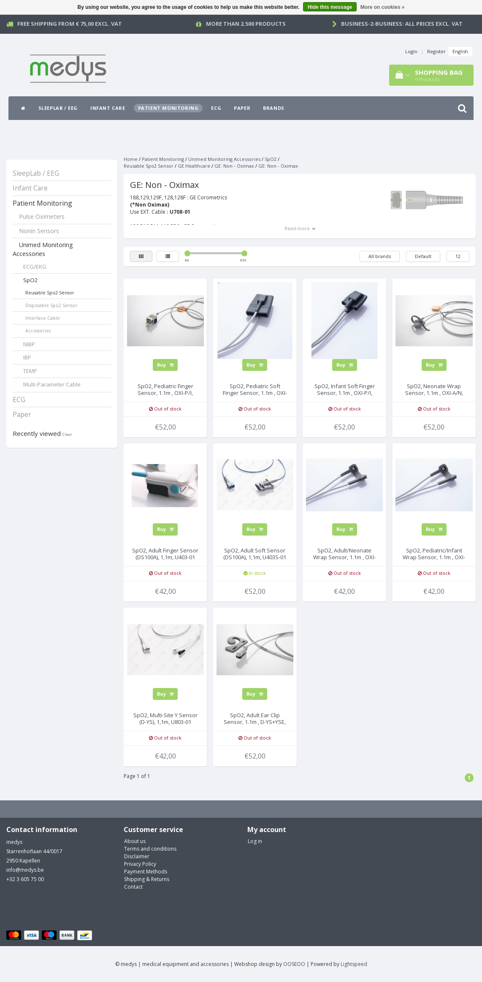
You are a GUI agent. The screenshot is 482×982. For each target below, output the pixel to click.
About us (135, 841)
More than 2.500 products (246, 23)
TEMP (30, 371)
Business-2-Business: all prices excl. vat (402, 23)
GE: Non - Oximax (234, 166)
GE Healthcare (194, 166)
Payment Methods (145, 871)
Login (411, 51)
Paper (242, 108)
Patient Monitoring (168, 108)
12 (457, 256)
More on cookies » (382, 7)
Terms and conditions (150, 848)
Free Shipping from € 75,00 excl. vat (69, 23)
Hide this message (330, 7)
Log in (255, 841)
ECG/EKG (34, 266)
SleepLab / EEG (58, 108)
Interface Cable (42, 318)
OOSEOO (294, 964)
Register (436, 51)
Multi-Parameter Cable (52, 384)
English (460, 51)
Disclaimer (136, 856)
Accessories (38, 330)
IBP (27, 357)
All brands (379, 256)
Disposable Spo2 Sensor (51, 305)
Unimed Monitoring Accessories (43, 249)
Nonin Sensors (39, 231)
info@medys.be (25, 869)
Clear (67, 434)
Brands (273, 108)
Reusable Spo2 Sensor (49, 292)
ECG (216, 108)
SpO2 (30, 280)
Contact (133, 886)
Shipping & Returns (146, 879)
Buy (165, 365)
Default (423, 256)
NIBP (29, 344)
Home (131, 159)
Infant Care (107, 108)
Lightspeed (354, 964)
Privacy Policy (140, 864)
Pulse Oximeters (42, 216)
